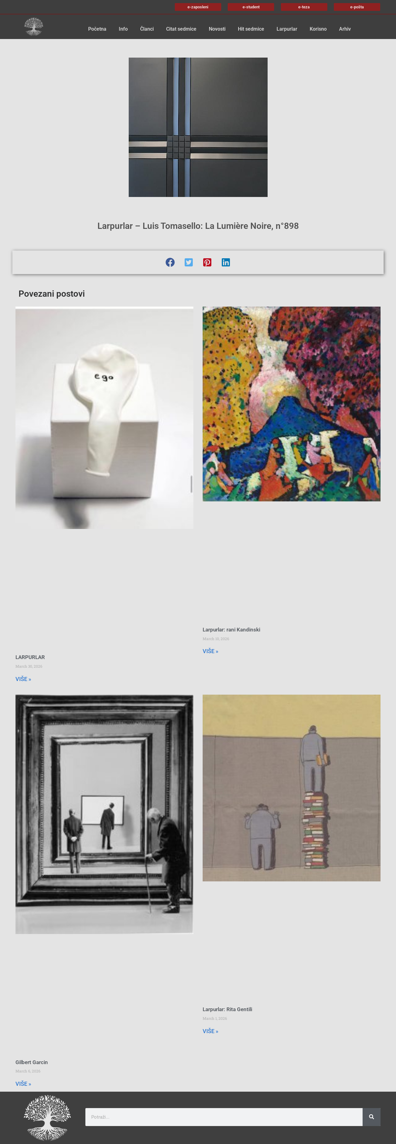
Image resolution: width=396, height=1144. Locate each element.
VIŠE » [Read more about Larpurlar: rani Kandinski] (210, 651)
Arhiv (345, 29)
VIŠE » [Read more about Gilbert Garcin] (23, 1084)
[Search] (372, 1117)
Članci (147, 29)
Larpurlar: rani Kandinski (231, 630)
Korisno (318, 29)
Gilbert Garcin (31, 1062)
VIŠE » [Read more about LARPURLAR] (23, 679)
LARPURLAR (30, 657)
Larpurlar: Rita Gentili (227, 1009)
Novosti (217, 29)
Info (123, 29)
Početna (97, 29)
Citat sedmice (181, 29)
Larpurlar (287, 29)
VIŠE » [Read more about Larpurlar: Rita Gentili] (210, 1031)
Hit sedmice (251, 29)
